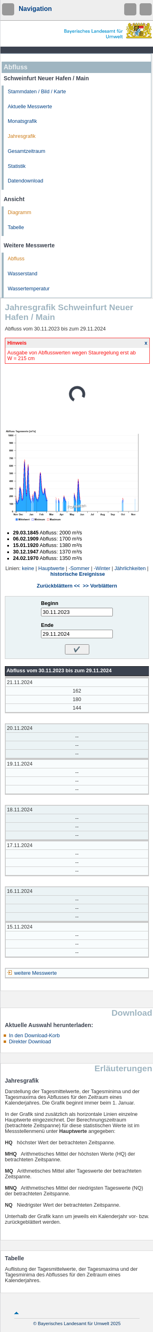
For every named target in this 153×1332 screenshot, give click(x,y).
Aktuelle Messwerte (30, 106)
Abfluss (16, 259)
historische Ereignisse (77, 574)
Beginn (49, 603)
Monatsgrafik (22, 121)
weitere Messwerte (35, 973)
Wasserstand (22, 274)
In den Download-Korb (34, 1035)
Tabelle (16, 227)
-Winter (102, 568)
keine (28, 568)
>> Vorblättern (100, 586)
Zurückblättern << (58, 586)
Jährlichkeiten (130, 568)
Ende (47, 625)
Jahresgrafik (22, 136)
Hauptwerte (51, 568)
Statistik (17, 166)
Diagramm (19, 212)
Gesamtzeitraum (26, 151)
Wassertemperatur (29, 289)
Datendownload (25, 181)
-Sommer (79, 568)
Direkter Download (30, 1042)
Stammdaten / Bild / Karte (37, 91)
